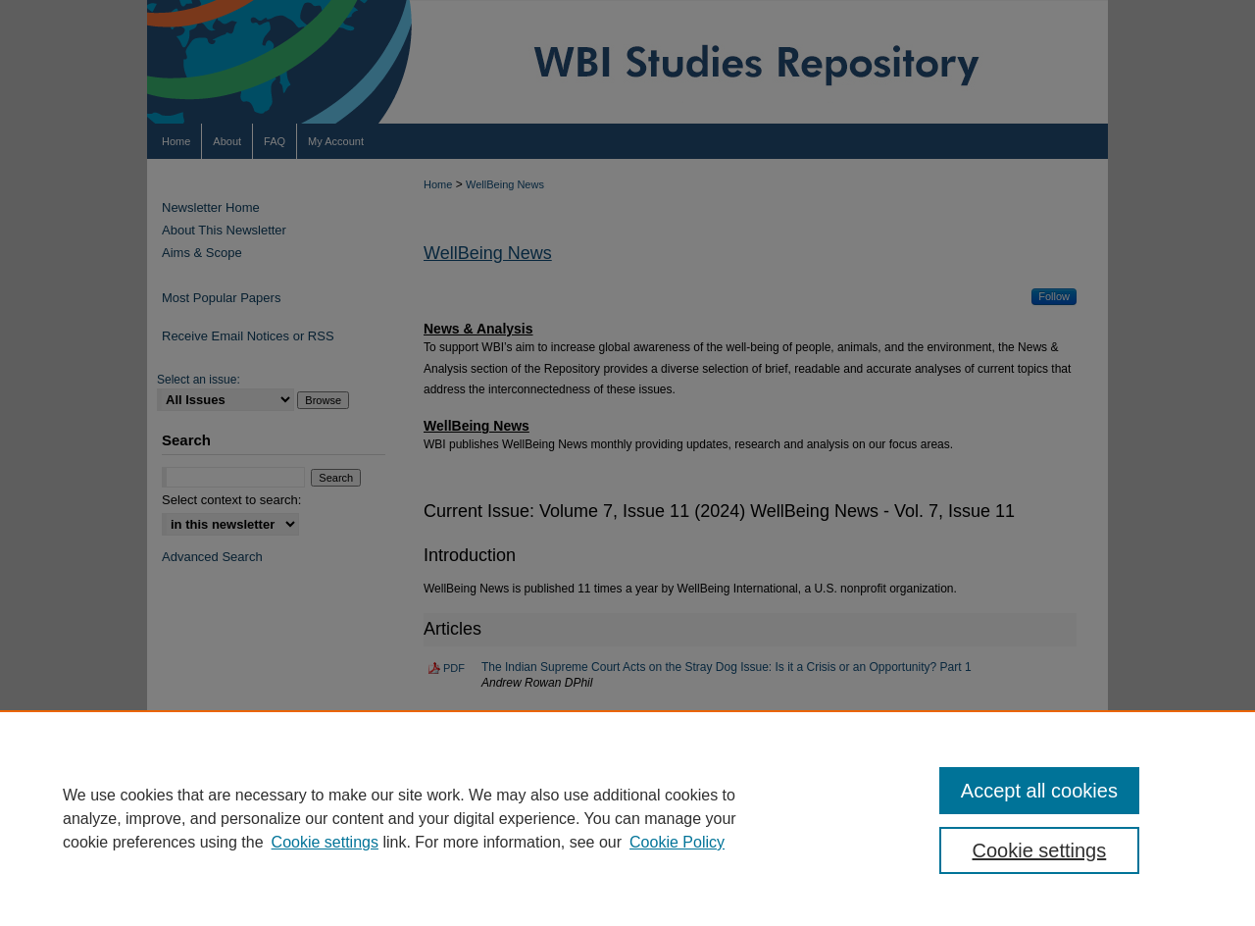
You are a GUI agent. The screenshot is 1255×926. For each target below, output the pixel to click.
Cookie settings (325, 842)
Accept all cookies (1039, 790)
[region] (627, 818)
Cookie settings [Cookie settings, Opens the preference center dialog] (1040, 850)
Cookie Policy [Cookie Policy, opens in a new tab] (677, 842)
